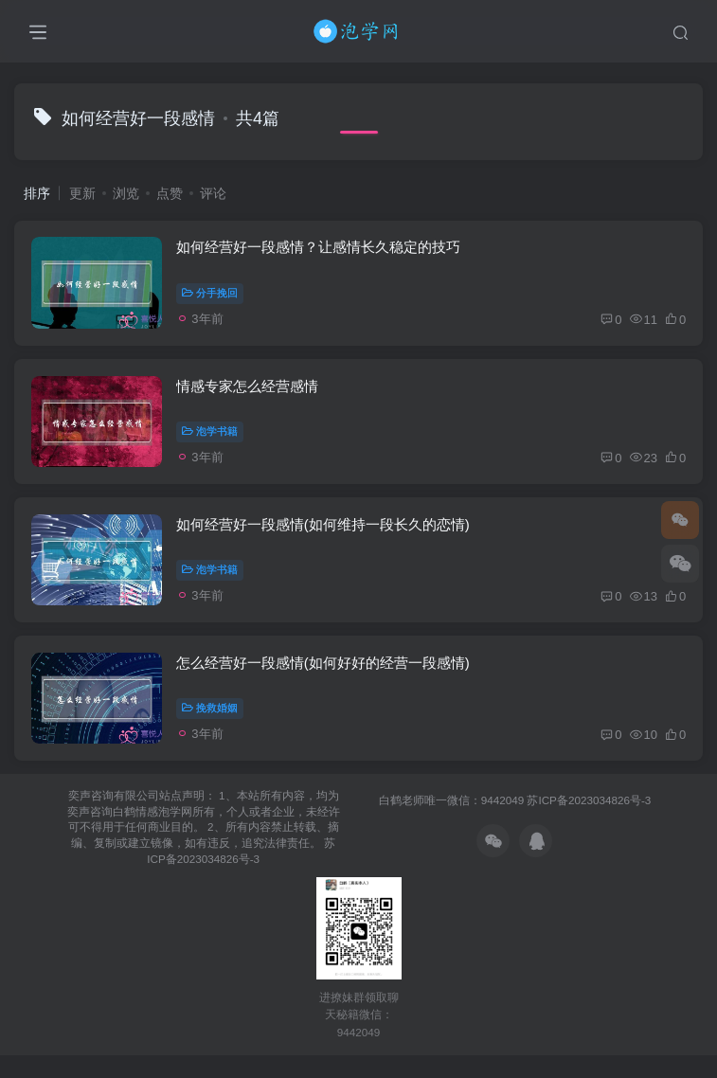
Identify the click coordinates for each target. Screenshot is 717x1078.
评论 (213, 193)
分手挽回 (212, 295)
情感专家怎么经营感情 (249, 394)
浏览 (126, 193)
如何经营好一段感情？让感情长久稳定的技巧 (320, 251)
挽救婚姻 (212, 726)
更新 (82, 193)
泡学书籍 (212, 439)
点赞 (169, 193)
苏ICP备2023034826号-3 (589, 823)
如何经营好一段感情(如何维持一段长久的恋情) (325, 538)
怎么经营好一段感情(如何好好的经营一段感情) (325, 682)
